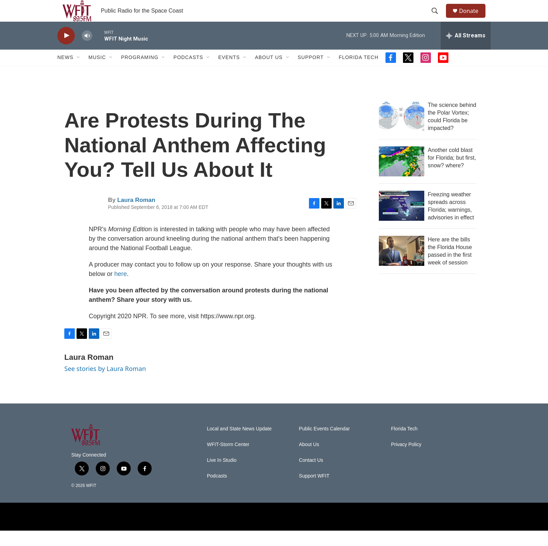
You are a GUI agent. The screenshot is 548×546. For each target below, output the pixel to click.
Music (97, 72)
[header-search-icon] (438, 18)
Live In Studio (222, 475)
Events (229, 72)
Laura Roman (136, 215)
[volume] (87, 51)
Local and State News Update (239, 444)
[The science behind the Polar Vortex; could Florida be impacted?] (401, 131)
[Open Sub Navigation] (78, 72)
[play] (66, 51)
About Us (268, 72)
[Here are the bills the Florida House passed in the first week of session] (401, 266)
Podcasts (188, 72)
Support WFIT (314, 491)
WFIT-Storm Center (228, 460)
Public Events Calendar (324, 444)
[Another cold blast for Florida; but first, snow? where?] (401, 176)
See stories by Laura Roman (105, 383)
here (120, 288)
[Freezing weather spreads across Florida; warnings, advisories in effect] (401, 221)
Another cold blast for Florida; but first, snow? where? (452, 172)
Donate (473, 18)
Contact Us (311, 475)
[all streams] (466, 51)
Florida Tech (358, 72)
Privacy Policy (406, 460)
